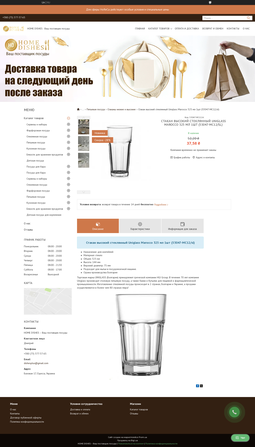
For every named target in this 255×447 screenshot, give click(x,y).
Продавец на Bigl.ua (127, 440)
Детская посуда (35, 160)
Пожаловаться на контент (131, 443)
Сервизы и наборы (37, 124)
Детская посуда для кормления (44, 214)
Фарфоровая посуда (38, 130)
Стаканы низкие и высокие (121, 109)
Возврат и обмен (212, 28)
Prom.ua (143, 437)
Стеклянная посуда (37, 136)
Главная (140, 28)
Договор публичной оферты (25, 417)
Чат (240, 437)
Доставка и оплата (80, 409)
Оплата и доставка (187, 28)
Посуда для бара (36, 166)
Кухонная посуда (36, 148)
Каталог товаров (158, 28)
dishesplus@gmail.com (36, 363)
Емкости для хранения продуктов (45, 154)
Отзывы (28, 229)
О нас (246, 28)
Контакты (233, 28)
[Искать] (248, 18)
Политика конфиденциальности (27, 421)
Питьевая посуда (36, 142)
